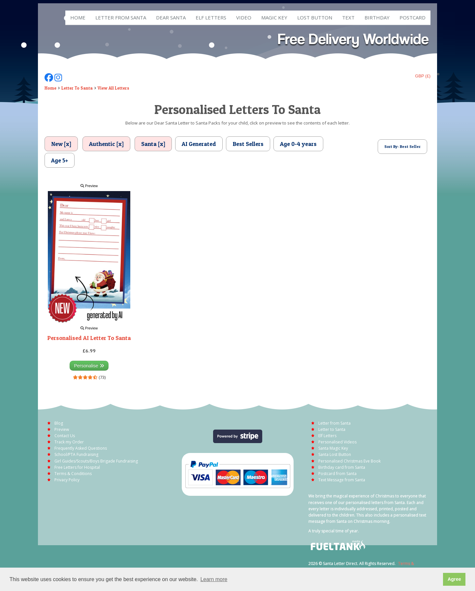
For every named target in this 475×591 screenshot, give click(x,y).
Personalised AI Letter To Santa (89, 337)
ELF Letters (211, 17)
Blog (58, 423)
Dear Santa (171, 17)
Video (243, 17)
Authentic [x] (106, 143)
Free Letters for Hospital (77, 467)
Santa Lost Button (334, 454)
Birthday (377, 17)
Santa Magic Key (333, 448)
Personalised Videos (337, 442)
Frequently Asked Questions (80, 448)
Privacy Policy (66, 480)
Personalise (89, 365)
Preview (89, 186)
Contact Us (64, 435)
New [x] (61, 143)
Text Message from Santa (341, 480)
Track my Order (69, 442)
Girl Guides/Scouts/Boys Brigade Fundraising (96, 461)
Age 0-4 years (298, 143)
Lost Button (314, 17)
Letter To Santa (77, 88)
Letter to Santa (331, 429)
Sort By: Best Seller (402, 146)
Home (77, 17)
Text (348, 17)
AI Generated (199, 143)
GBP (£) (422, 75)
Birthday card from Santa (341, 467)
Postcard (412, 17)
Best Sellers (248, 143)
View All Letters (113, 88)
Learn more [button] (213, 579)
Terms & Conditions (73, 473)
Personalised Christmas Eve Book (349, 461)
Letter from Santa (120, 17)
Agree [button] (454, 579)
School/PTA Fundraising (76, 454)
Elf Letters (327, 435)
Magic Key (274, 17)
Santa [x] (153, 143)
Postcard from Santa (337, 473)
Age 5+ (59, 160)
